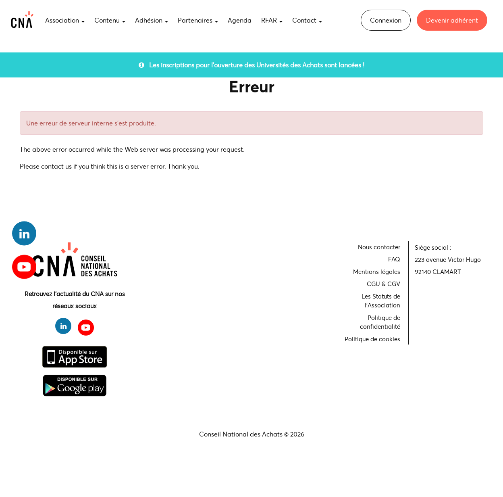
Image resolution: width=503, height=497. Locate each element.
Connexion (385, 20)
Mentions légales (376, 271)
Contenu (109, 20)
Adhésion (151, 20)
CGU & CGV (383, 284)
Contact (307, 20)
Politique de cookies (372, 339)
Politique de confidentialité (380, 322)
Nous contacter (379, 247)
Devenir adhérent (452, 20)
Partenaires (198, 20)
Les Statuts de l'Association (381, 300)
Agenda (240, 20)
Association (65, 20)
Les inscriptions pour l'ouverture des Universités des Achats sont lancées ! (251, 65)
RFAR (272, 20)
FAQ (394, 259)
